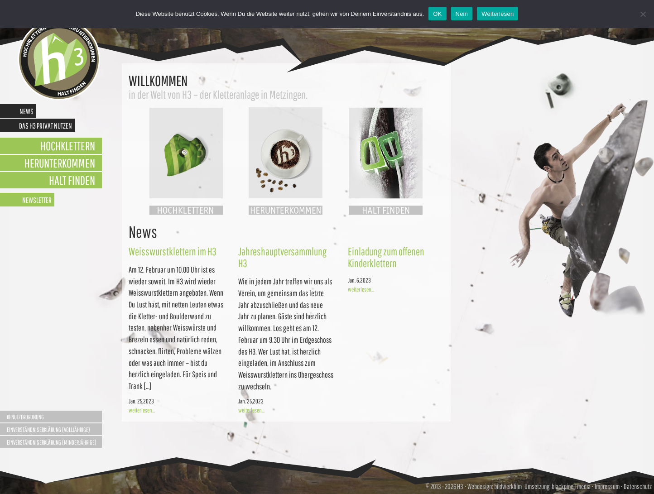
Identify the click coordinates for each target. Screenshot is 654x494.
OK (437, 13)
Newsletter (37, 200)
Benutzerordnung (25, 417)
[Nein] (642, 14)
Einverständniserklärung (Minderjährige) (51, 442)
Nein (462, 13)
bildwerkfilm (508, 486)
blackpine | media (571, 486)
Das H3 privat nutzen (45, 125)
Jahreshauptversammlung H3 (282, 257)
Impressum (607, 486)
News (26, 111)
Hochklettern (67, 146)
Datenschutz (638, 486)
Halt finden (72, 180)
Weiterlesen (497, 13)
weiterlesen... (142, 410)
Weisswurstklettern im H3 (172, 251)
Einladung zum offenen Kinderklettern (386, 257)
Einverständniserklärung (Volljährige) (48, 429)
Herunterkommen (59, 163)
